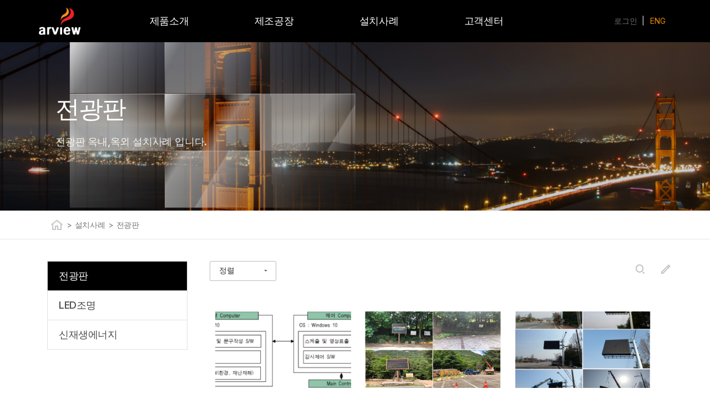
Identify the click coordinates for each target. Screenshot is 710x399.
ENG (658, 20)
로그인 (625, 20)
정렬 (227, 271)
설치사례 (90, 225)
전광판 (127, 225)
